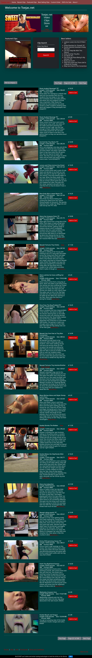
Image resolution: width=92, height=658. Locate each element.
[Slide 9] (24, 66)
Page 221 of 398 (69, 83)
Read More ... (46, 188)
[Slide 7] (20, 66)
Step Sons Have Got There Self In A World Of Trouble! (75, 63)
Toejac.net (5, 2)
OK (70, 656)
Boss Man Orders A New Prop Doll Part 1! (18, 60)
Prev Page (58, 83)
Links (17, 649)
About (75, 2)
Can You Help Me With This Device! (73, 51)
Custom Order (55, 2)
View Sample (45, 367)
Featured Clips (32, 2)
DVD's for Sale (66, 2)
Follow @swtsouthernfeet (47, 30)
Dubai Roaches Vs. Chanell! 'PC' (74, 45)
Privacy (6, 649)
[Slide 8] (22, 66)
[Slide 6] (18, 66)
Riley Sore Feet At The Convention (75, 66)
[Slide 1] (10, 66)
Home (14, 2)
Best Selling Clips (43, 2)
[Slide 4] (15, 66)
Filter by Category (10, 83)
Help (11, 649)
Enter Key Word (42, 46)
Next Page (82, 83)
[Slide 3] (13, 66)
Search (46, 55)
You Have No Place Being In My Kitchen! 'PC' (74, 58)
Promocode (24, 649)
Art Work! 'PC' (68, 56)
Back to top (84, 652)
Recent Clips (21, 2)
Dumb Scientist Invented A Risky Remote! (75, 48)
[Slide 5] (17, 66)
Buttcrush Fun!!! (69, 61)
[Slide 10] (26, 66)
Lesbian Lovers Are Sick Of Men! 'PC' (74, 43)
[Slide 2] (11, 66)
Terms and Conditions (36, 649)
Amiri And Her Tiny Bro (72, 54)
